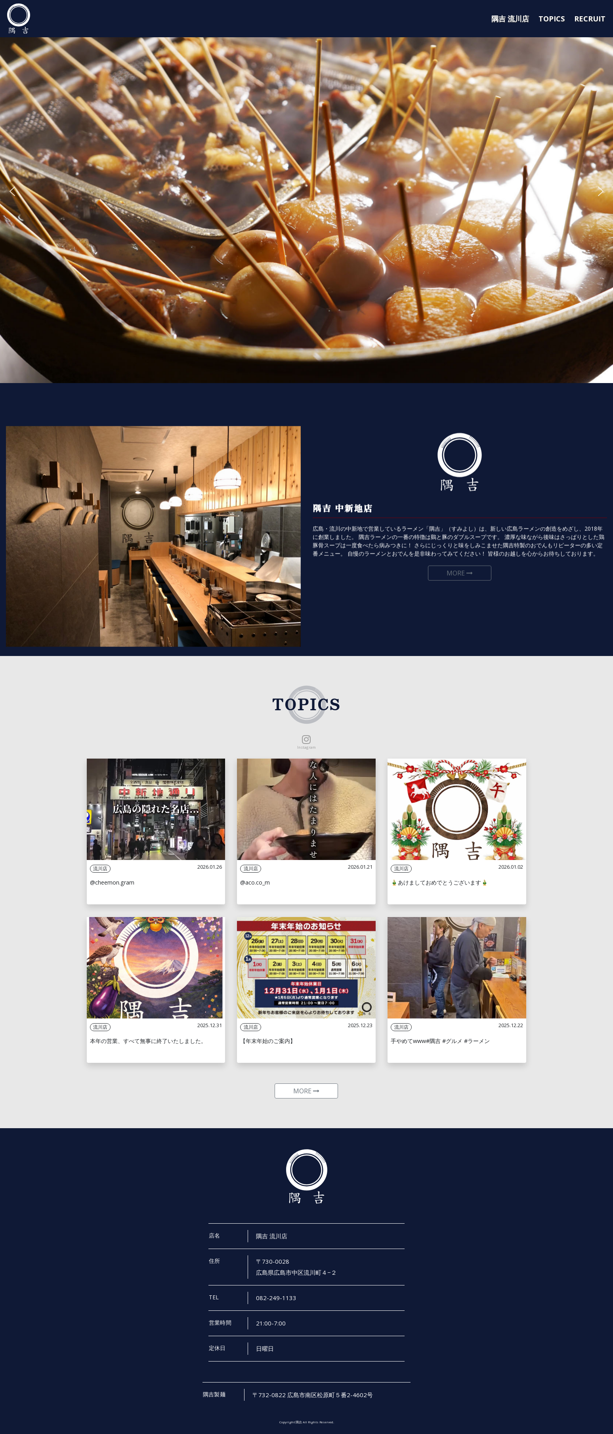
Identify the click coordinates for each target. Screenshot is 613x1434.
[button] (12, 191)
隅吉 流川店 (510, 18)
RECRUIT (589, 18)
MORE (306, 1091)
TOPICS (552, 18)
